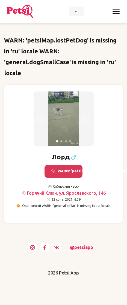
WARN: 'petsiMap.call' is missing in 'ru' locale (66, 171)
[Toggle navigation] (116, 11)
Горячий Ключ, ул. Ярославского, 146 (64, 193)
